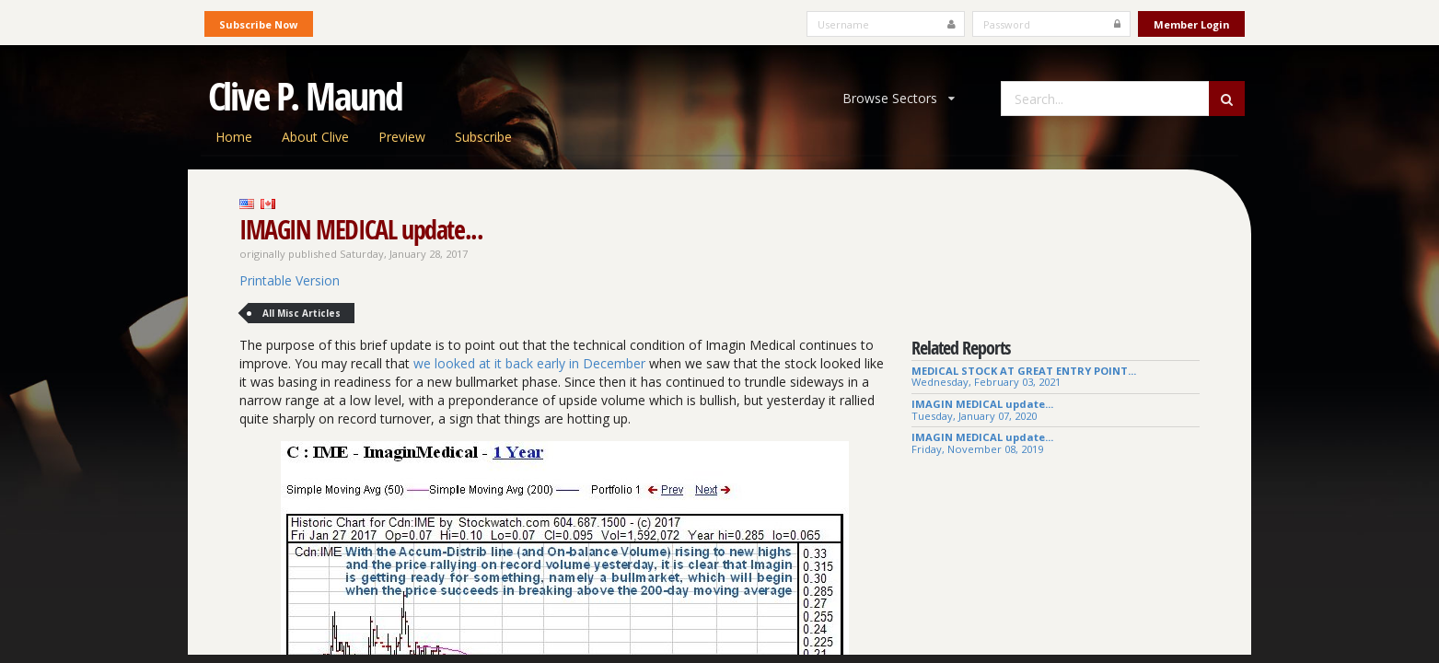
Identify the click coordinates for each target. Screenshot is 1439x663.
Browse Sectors (898, 98)
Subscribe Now (258, 24)
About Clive (315, 136)
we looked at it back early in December (529, 363)
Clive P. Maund (305, 95)
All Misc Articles (301, 313)
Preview (401, 136)
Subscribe (483, 136)
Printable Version (289, 280)
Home (233, 136)
